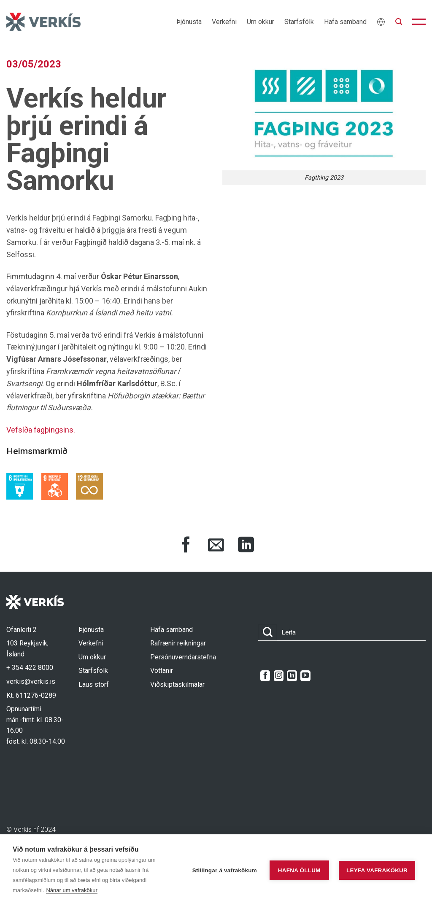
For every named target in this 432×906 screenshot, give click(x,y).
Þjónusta (189, 22)
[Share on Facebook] (186, 546)
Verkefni (224, 22)
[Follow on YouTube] (305, 675)
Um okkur (260, 22)
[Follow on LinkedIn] (292, 675)
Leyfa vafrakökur (377, 870)
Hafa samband (345, 22)
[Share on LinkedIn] (246, 546)
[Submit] (267, 632)
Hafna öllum (299, 870)
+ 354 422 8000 (29, 668)
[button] (398, 21)
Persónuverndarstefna (183, 657)
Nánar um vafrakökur (71, 890)
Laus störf (93, 684)
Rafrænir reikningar (178, 643)
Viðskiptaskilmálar (177, 684)
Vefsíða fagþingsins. (40, 429)
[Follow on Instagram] (279, 675)
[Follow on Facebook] (265, 675)
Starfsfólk (299, 22)
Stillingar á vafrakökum (224, 870)
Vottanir (161, 671)
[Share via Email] (216, 546)
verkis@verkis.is (30, 681)
